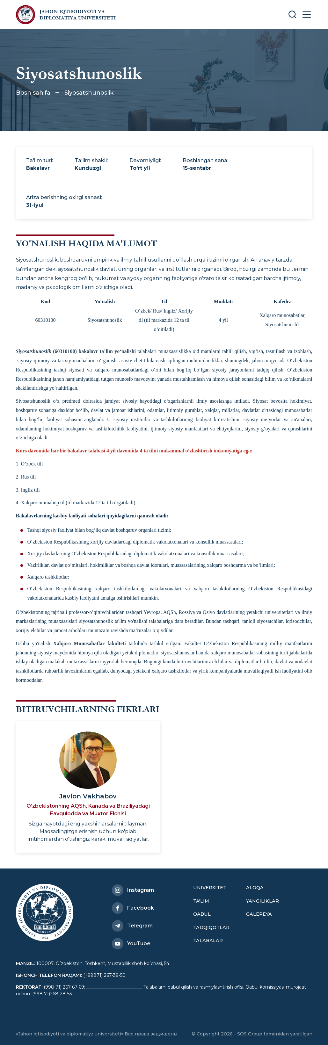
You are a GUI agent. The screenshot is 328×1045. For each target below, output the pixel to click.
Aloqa (255, 887)
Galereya (259, 914)
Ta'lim (201, 901)
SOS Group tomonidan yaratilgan (274, 1034)
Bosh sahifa (33, 92)
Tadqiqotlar (211, 927)
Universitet (209, 887)
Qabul (202, 914)
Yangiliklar (262, 901)
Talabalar (208, 940)
